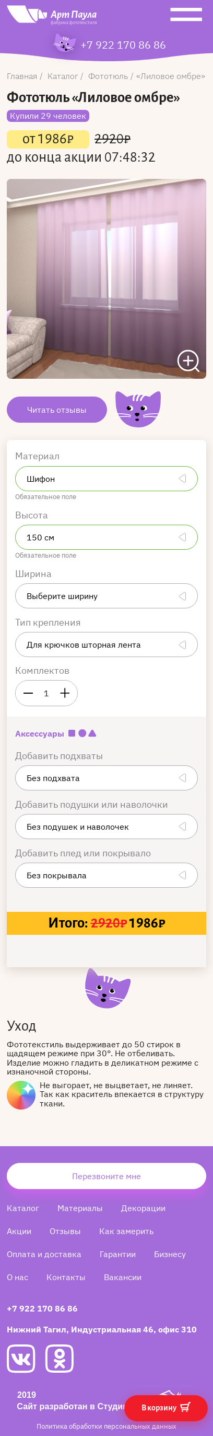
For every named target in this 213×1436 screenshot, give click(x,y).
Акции (19, 1231)
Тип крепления (49, 622)
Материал (38, 455)
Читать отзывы (57, 409)
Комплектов (42, 670)
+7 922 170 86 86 (123, 45)
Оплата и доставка (44, 1254)
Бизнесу (170, 1254)
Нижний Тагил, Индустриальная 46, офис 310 (102, 1329)
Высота (32, 515)
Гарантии (118, 1254)
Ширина (34, 573)
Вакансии (122, 1277)
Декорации (143, 1208)
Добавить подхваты (60, 755)
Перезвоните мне (106, 1176)
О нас (17, 1277)
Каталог (23, 1208)
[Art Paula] (52, 17)
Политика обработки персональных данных (106, 1426)
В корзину (166, 1407)
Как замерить (126, 1231)
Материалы (80, 1208)
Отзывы (65, 1231)
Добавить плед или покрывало (84, 852)
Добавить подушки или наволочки (92, 804)
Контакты (66, 1277)
